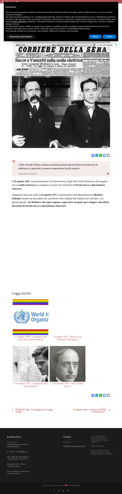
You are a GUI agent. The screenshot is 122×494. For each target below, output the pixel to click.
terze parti (42, 17)
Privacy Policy (47, 485)
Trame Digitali (74, 485)
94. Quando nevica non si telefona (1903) (17, 445)
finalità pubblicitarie (20, 22)
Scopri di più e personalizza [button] (20, 37)
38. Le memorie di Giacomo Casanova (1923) (18, 472)
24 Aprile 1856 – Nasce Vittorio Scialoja (16, 465)
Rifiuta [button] (95, 37)
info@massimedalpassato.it (74, 446)
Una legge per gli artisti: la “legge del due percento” (18, 458)
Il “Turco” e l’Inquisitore (17, 451)
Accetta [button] (109, 37)
